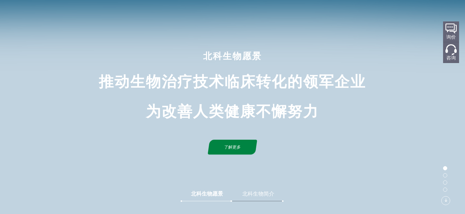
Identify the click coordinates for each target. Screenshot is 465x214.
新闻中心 (304, 13)
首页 (150, 13)
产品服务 (273, 13)
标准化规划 (240, 13)
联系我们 (335, 13)
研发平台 (207, 13)
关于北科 (176, 13)
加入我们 (366, 13)
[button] (445, 168)
